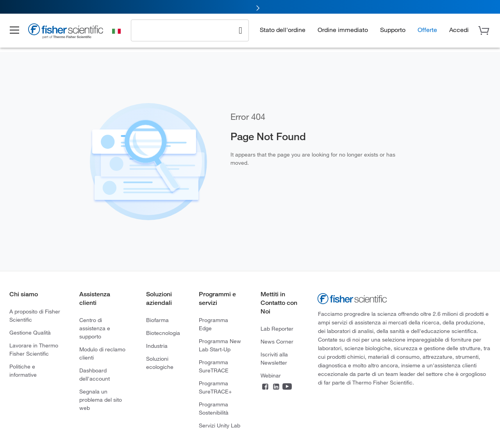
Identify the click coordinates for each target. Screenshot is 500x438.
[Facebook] (265, 387)
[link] (250, 7)
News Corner (277, 341)
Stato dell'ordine (282, 29)
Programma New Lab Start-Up (220, 345)
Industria (157, 345)
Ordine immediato (343, 29)
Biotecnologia (163, 332)
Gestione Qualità (30, 332)
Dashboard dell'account (94, 374)
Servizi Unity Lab (219, 425)
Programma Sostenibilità (214, 408)
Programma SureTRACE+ (215, 387)
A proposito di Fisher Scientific (34, 315)
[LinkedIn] (276, 387)
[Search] (240, 29)
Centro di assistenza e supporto (94, 328)
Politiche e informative (23, 370)
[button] (16, 30)
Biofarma (157, 320)
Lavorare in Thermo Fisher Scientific (33, 349)
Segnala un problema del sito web (100, 399)
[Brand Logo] (68, 32)
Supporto (392, 29)
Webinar (271, 375)
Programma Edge (213, 324)
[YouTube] (287, 387)
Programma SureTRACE (214, 366)
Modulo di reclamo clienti (102, 353)
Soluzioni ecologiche (159, 362)
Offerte (427, 29)
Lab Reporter (277, 328)
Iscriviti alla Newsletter (274, 358)
